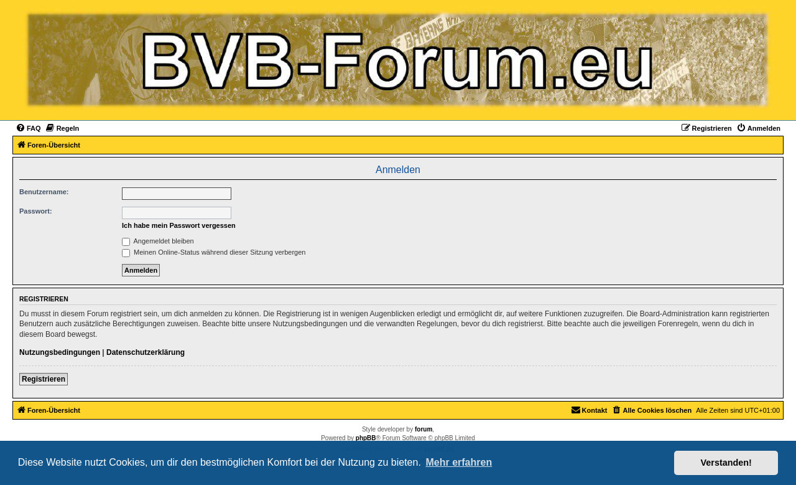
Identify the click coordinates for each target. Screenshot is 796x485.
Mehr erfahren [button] (458, 462)
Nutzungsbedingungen (59, 352)
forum (423, 429)
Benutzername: (43, 191)
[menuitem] (28, 128)
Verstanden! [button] (726, 463)
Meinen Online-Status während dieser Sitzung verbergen (213, 252)
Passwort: (35, 211)
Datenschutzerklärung (145, 352)
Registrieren (43, 379)
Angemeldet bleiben (158, 241)
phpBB (366, 438)
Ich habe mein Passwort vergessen (179, 225)
